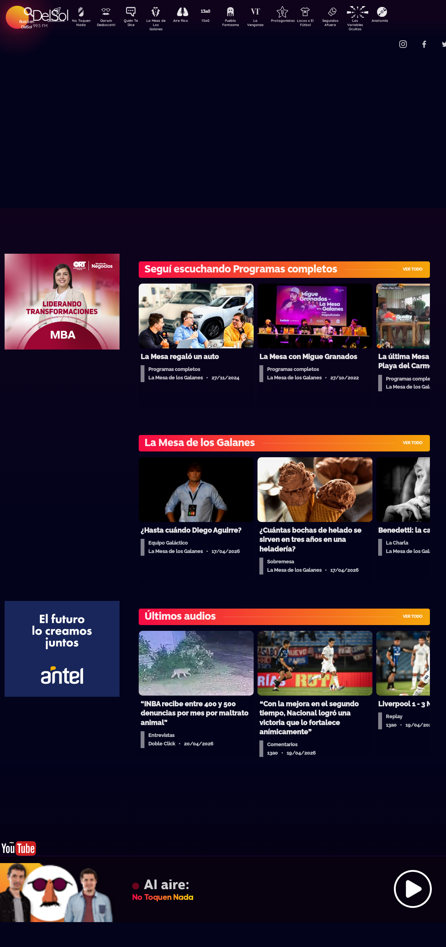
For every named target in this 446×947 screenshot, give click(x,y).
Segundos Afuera (348, 24)
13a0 (214, 21)
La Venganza (268, 24)
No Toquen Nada (80, 24)
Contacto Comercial (387, 39)
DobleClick (53, 21)
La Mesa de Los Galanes (160, 25)
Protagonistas (294, 21)
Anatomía (402, 21)
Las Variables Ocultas (375, 25)
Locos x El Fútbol (322, 24)
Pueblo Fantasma (241, 24)
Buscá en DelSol (26, 24)
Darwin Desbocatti (107, 24)
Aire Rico (187, 21)
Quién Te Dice (134, 24)
